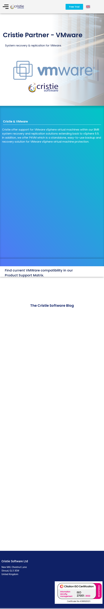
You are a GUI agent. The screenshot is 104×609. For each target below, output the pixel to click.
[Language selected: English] (88, 6)
